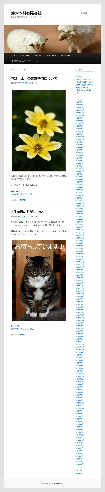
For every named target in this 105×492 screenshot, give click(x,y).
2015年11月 (80, 406)
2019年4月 (79, 304)
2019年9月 (79, 296)
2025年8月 (79, 121)
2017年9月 (79, 352)
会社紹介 (38, 55)
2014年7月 (79, 448)
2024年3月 (79, 161)
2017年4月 (79, 366)
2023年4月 (79, 190)
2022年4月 (79, 222)
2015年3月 (79, 427)
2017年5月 (79, 363)
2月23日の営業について (84, 82)
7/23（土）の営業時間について (34, 78)
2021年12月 (80, 232)
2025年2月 (79, 131)
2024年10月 (80, 142)
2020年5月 (79, 275)
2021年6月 (79, 248)
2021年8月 (79, 243)
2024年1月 (79, 166)
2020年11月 (80, 264)
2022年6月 (79, 217)
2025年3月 (79, 129)
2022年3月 (79, 225)
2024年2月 (79, 163)
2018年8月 (79, 326)
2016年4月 (79, 395)
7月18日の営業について (29, 212)
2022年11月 (80, 203)
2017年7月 (79, 358)
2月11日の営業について (84, 85)
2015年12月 (80, 403)
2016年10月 (80, 382)
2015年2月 (79, 430)
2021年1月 (79, 259)
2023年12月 (80, 169)
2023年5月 (79, 187)
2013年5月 (79, 459)
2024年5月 (79, 155)
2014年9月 (79, 443)
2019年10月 (80, 294)
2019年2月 (79, 310)
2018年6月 (79, 331)
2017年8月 (79, 355)
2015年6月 (79, 419)
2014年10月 (80, 440)
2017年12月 (80, 344)
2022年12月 (80, 201)
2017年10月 (80, 350)
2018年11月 (80, 318)
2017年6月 (79, 360)
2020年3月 (79, 280)
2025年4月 (79, 126)
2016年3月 (79, 398)
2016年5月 (79, 392)
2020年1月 (79, 286)
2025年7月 (79, 123)
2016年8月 (79, 384)
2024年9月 (79, 145)
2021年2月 (79, 256)
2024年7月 (79, 150)
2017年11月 (80, 347)
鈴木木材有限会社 (26, 13)
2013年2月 (79, 462)
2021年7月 (79, 246)
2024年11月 (80, 139)
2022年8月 (79, 211)
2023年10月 (80, 174)
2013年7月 (79, 456)
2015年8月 (79, 414)
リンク (36, 61)
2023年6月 (79, 185)
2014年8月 (79, 445)
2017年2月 (79, 371)
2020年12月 (80, 262)
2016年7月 (79, 387)
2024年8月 (79, 147)
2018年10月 (80, 320)
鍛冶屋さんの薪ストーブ (21, 61)
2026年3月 (79, 102)
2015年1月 (79, 432)
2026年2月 (79, 105)
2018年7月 (79, 328)
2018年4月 (79, 334)
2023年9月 (79, 177)
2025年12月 (80, 110)
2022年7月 (79, 214)
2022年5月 (79, 219)
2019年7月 (79, 299)
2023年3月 (79, 192)
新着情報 (23, 200)
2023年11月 (80, 171)
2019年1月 (79, 312)
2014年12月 (80, 435)
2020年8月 (79, 270)
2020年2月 (79, 283)
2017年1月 (79, 374)
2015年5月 (79, 422)
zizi (35, 83)
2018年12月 (80, 315)
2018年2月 (79, 339)
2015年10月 (80, 408)
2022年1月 (79, 230)
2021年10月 (80, 238)
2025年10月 (80, 115)
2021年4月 (79, 254)
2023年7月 (79, 182)
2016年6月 (79, 390)
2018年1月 (79, 342)
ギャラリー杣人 (50, 55)
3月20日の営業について (84, 79)
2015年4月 (79, 424)
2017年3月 (79, 368)
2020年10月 (80, 267)
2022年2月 (79, 227)
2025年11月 (80, 113)
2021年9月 (79, 241)
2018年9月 (79, 323)
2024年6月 (79, 153)
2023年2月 (79, 195)
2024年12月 (80, 137)
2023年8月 (79, 179)
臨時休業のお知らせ (83, 87)
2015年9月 (79, 411)
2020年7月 (79, 272)
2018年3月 (79, 336)
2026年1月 (79, 107)
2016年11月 (80, 379)
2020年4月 (79, 278)
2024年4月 (79, 158)
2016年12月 (80, 376)
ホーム (14, 55)
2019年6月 (79, 302)
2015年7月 (79, 416)
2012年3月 (79, 464)
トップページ (26, 55)
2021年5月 (79, 251)
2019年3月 (79, 307)
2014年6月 (79, 451)
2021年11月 (80, 235)
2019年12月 (80, 288)
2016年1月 (79, 400)
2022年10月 (80, 206)
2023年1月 (79, 198)
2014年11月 (80, 438)
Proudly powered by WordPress (52, 483)
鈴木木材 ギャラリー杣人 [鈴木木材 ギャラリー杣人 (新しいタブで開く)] (22, 194)
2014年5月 (79, 454)
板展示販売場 (65, 55)
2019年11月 (80, 291)
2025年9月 (79, 118)
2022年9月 (79, 209)
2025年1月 (79, 134)
